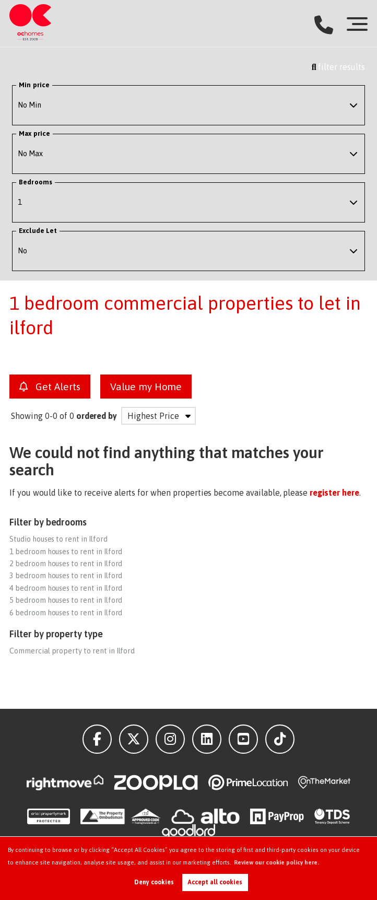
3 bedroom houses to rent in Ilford (65, 575)
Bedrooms (35, 182)
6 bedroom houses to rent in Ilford (65, 613)
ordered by (96, 415)
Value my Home (146, 386)
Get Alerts (49, 387)
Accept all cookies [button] (214, 882)
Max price (34, 133)
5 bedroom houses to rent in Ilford (65, 600)
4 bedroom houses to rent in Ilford (65, 588)
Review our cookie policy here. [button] (276, 862)
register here (334, 492)
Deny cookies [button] (154, 882)
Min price (34, 85)
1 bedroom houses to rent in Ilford (65, 551)
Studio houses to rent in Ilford (58, 539)
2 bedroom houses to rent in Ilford (65, 563)
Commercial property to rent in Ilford (72, 651)
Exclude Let (38, 231)
